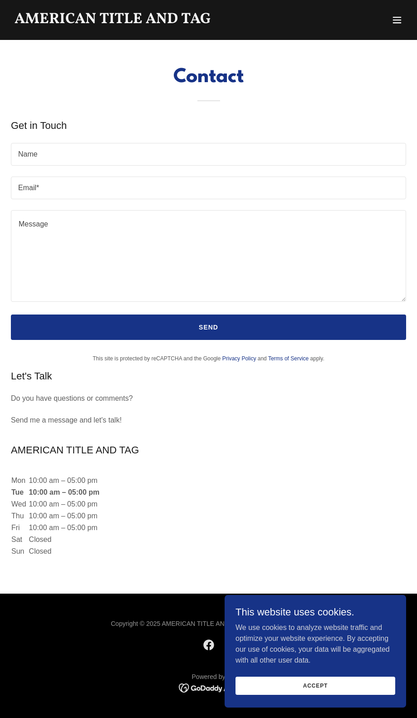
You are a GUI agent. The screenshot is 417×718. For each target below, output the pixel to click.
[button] (397, 20)
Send (208, 327)
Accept (315, 685)
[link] (113, 21)
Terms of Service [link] (288, 358)
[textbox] (208, 154)
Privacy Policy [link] (239, 358)
